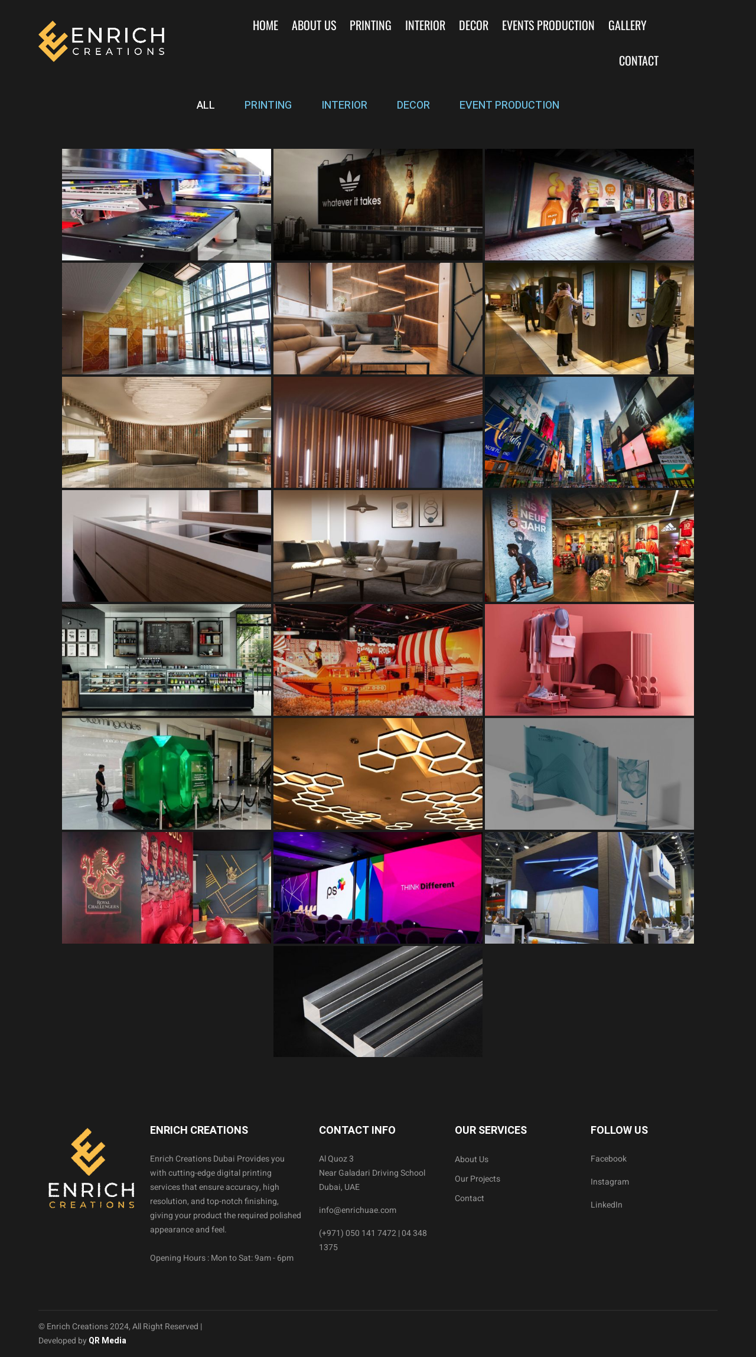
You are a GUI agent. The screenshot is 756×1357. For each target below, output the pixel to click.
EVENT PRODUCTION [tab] (509, 105)
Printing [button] (371, 25)
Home (265, 25)
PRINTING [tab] (268, 105)
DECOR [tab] (413, 105)
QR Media (106, 1341)
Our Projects (477, 1179)
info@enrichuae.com (357, 1210)
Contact (639, 60)
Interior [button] (425, 25)
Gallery (627, 25)
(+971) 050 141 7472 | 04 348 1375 (373, 1240)
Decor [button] (473, 25)
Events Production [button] (548, 25)
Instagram (610, 1182)
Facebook (609, 1159)
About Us (314, 25)
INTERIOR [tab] (344, 105)
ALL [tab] (206, 105)
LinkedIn (607, 1205)
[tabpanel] (378, 603)
